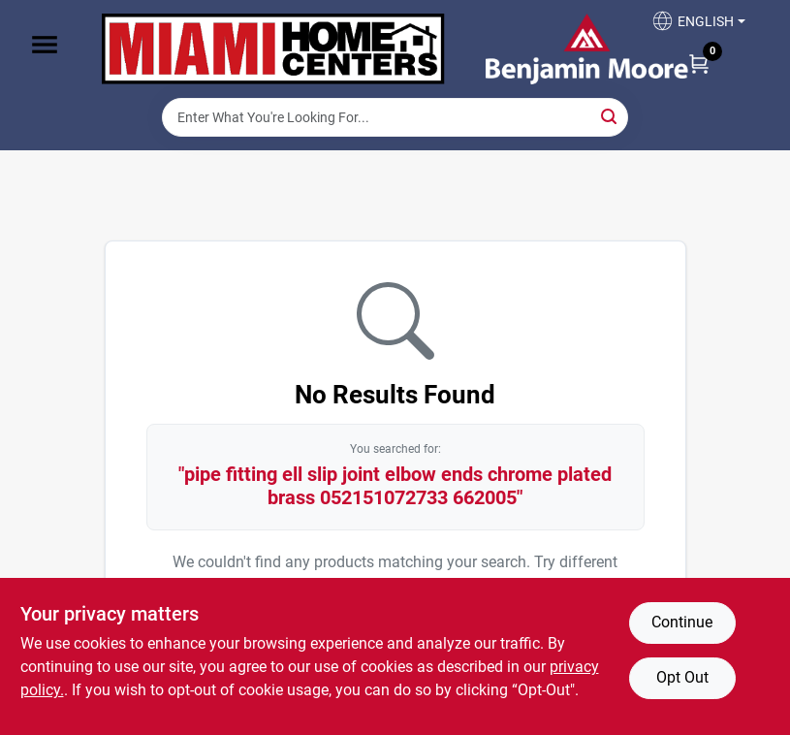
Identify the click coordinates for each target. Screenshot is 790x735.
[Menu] (44, 44)
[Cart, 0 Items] (699, 63)
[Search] (610, 116)
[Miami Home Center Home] (273, 49)
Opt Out (682, 677)
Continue (681, 622)
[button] (698, 26)
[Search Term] (395, 117)
